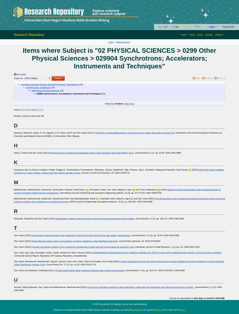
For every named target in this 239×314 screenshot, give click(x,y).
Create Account (123, 42)
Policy (192, 35)
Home (184, 35)
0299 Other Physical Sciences (45, 90)
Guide (200, 35)
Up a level (21, 74)
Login (110, 42)
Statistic (209, 35)
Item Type (129, 103)
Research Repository (29, 34)
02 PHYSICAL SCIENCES (38, 87)
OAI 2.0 (158, 310)
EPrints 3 (137, 310)
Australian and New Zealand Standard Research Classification (50, 84)
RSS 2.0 (221, 78)
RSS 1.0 (209, 78)
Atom (198, 78)
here (183, 310)
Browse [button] (218, 35)
